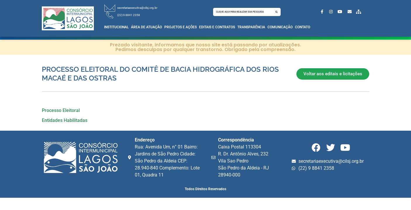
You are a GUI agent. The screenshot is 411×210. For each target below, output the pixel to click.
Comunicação (280, 27)
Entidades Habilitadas (64, 120)
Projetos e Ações (180, 27)
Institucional (116, 27)
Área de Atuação (146, 27)
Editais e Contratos (217, 27)
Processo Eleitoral (61, 110)
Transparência (251, 27)
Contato (302, 27)
